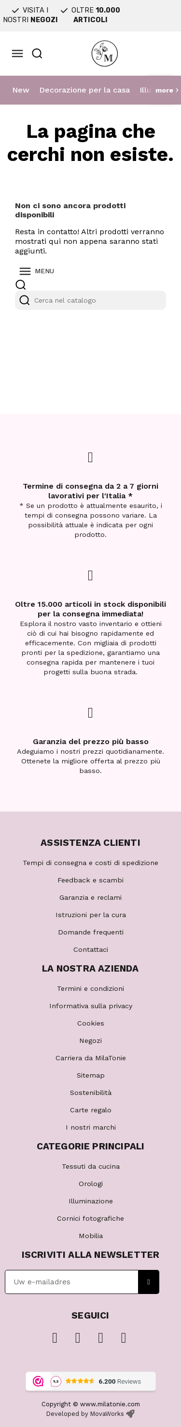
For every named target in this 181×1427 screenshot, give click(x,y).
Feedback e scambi (90, 880)
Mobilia (91, 1236)
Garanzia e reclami (90, 897)
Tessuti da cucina (91, 1166)
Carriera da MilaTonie (91, 1058)
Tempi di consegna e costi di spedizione (90, 863)
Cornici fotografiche (90, 1218)
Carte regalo (90, 1110)
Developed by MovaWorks (85, 1413)
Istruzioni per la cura (91, 915)
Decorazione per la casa (84, 89)
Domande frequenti (91, 932)
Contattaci (90, 949)
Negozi (90, 1040)
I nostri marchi (91, 1127)
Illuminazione (91, 1201)
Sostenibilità (90, 1092)
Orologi (91, 1183)
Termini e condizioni (90, 988)
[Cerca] (90, 300)
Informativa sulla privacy (90, 1006)
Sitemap (91, 1075)
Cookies (90, 1023)
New (20, 89)
